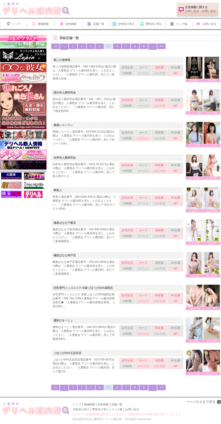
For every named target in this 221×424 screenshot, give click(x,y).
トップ (16, 24)
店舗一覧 (98, 24)
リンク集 (181, 24)
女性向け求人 (126, 24)
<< (55, 46)
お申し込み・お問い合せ (200, 9)
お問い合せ (209, 24)
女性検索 (71, 24)
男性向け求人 (154, 24)
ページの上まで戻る (200, 402)
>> (161, 46)
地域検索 (43, 24)
